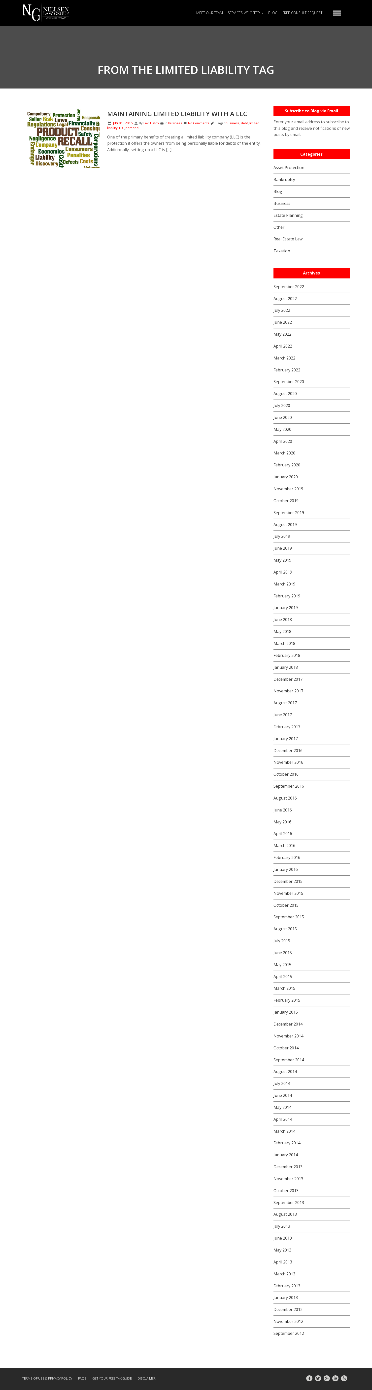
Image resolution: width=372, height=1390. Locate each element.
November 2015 (288, 893)
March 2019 (284, 584)
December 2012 (288, 1309)
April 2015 (282, 976)
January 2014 (285, 1155)
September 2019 (288, 512)
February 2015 (286, 1000)
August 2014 (285, 1071)
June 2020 (282, 417)
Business (175, 123)
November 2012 (288, 1321)
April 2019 (282, 572)
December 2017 (288, 679)
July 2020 (281, 405)
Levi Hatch (151, 123)
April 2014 (282, 1119)
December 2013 (288, 1166)
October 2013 (286, 1190)
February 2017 (286, 726)
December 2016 (288, 750)
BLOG (272, 12)
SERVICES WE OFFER (245, 12)
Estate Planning (288, 215)
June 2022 (282, 322)
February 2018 (286, 655)
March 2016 (284, 845)
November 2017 (288, 691)
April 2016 (282, 833)
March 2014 (284, 1131)
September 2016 (288, 786)
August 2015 (285, 929)
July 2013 (281, 1226)
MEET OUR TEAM (209, 12)
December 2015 (288, 881)
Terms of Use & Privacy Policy (47, 1378)
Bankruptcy (284, 179)
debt (244, 123)
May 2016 (282, 822)
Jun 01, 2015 (120, 123)
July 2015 (281, 940)
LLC (121, 128)
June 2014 (282, 1095)
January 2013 (285, 1297)
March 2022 (284, 358)
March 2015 (284, 988)
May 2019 (282, 560)
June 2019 (282, 548)
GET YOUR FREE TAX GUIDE (112, 1378)
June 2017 (282, 714)
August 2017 (285, 703)
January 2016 (285, 869)
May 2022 (282, 334)
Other (278, 227)
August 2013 (285, 1214)
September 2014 (288, 1060)
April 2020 (282, 441)
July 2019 (281, 536)
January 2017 (285, 738)
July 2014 (281, 1083)
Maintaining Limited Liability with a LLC (177, 113)
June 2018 (282, 619)
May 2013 (282, 1250)
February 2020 (286, 465)
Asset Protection (288, 167)
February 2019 (286, 596)
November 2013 (288, 1178)
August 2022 (285, 298)
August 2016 (285, 798)
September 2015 (288, 917)
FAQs (82, 1378)
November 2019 (288, 489)
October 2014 (286, 1048)
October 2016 (286, 774)
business (232, 123)
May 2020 (282, 429)
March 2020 (284, 453)
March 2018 (284, 643)
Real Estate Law (288, 239)
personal (132, 128)
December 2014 (288, 1024)
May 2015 (282, 964)
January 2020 (285, 477)
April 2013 (282, 1262)
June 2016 (282, 810)
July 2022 (281, 310)
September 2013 (288, 1202)
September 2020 (288, 381)
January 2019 (285, 607)
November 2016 (288, 762)
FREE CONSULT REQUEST (302, 12)
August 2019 (285, 524)
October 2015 (286, 905)
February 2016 (286, 857)
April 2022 (282, 346)
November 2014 (288, 1036)
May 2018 (282, 631)
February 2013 (286, 1286)
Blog (277, 191)
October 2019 (286, 500)
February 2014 (286, 1143)
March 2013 (284, 1274)
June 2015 (282, 952)
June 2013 (282, 1238)
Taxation (281, 251)
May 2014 (282, 1107)
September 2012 (288, 1333)
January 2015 (285, 1012)
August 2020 (285, 393)
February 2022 (286, 370)
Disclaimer (147, 1378)
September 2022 (288, 286)
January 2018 (285, 667)
